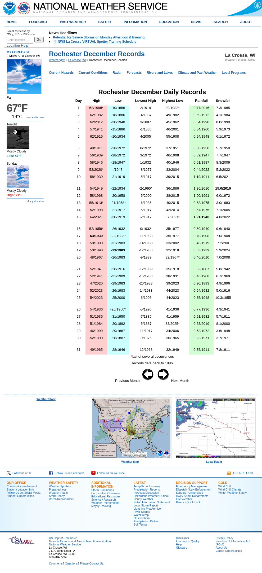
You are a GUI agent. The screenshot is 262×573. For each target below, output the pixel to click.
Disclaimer (182, 538)
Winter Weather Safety (232, 492)
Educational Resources (105, 496)
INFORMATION (135, 22)
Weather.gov (57, 60)
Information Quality (188, 541)
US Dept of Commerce (63, 538)
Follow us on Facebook (66, 473)
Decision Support (191, 483)
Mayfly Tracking (101, 506)
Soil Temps (140, 524)
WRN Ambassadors (61, 499)
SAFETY (104, 22)
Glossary (181, 547)
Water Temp (141, 515)
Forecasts (134, 73)
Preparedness (57, 489)
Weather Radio (58, 492)
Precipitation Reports (147, 489)
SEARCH (221, 22)
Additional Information (102, 484)
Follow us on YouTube (108, 473)
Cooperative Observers (105, 493)
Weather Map (131, 460)
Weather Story (46, 399)
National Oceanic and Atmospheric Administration (80, 541)
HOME (12, 22)
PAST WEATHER (73, 22)
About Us (221, 547)
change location (35, 201)
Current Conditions (93, 73)
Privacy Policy (224, 538)
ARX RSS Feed (240, 473)
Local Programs (234, 73)
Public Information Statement (152, 502)
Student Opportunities (20, 495)
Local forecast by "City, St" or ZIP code (21, 32)
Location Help (17, 45)
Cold (222, 483)
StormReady (57, 495)
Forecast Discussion (146, 492)
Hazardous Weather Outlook (151, 495)
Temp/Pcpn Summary (147, 486)
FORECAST (38, 22)
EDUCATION (169, 22)
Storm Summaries (102, 490)
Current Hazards (61, 73)
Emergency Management (191, 486)
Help (179, 544)
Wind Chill (224, 486)
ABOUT (246, 22)
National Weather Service (65, 544)
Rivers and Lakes (160, 73)
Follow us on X (19, 473)
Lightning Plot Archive (147, 508)
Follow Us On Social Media (23, 492)
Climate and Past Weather (197, 73)
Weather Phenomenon (105, 502)
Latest (140, 483)
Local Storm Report (146, 505)
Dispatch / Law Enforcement (193, 489)
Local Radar (215, 460)
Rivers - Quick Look (188, 502)
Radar (117, 73)
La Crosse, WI (77, 60)
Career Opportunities (229, 550)
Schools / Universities (189, 492)
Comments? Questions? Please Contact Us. (76, 563)
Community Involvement (22, 486)
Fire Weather (184, 499)
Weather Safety (63, 483)
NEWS (196, 22)
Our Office (16, 483)
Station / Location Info (20, 489)
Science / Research (103, 499)
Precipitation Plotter (146, 521)
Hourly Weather (143, 499)
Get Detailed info (35, 117)
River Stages (142, 511)
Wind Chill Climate (229, 489)
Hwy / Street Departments (192, 495)
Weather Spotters (60, 486)
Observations (142, 518)
